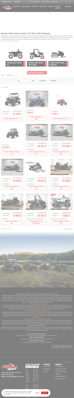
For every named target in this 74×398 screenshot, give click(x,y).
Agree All (45, 393)
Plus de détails (7, 394)
